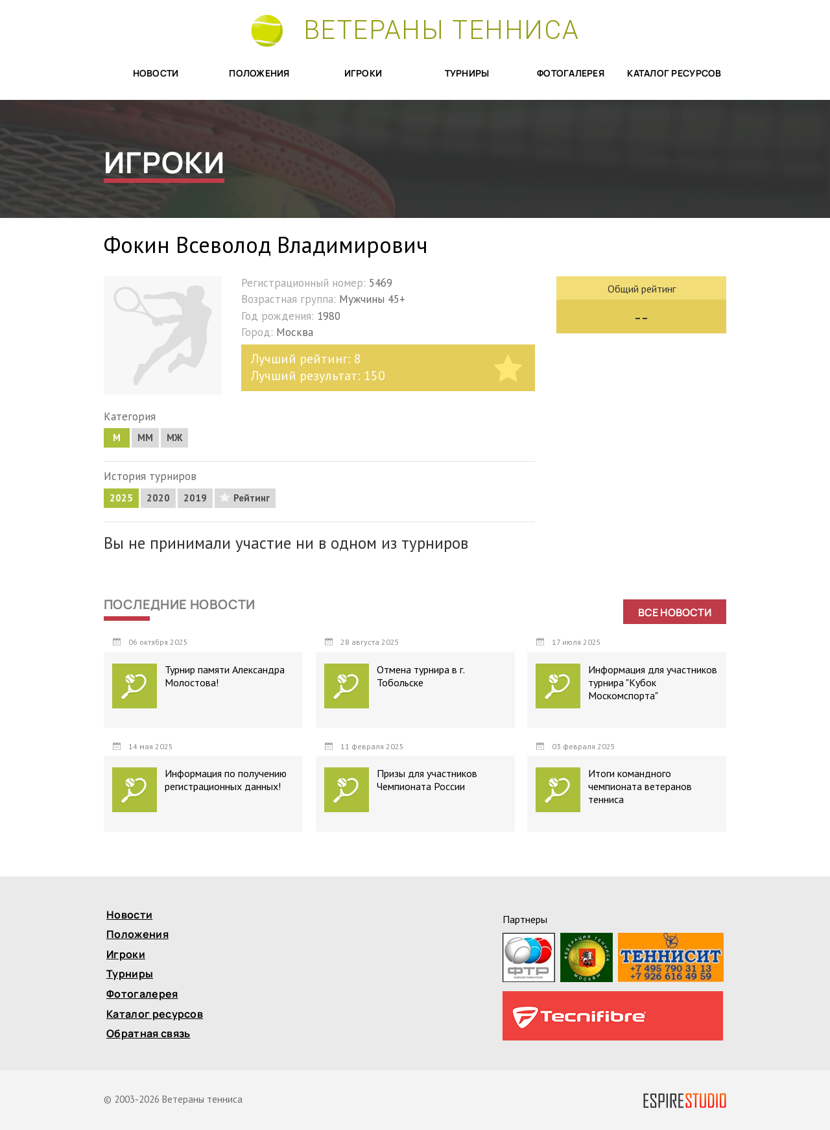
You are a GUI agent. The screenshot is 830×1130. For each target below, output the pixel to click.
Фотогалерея (570, 73)
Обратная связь (148, 1034)
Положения (259, 73)
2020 (158, 498)
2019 (195, 498)
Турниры (467, 73)
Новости (156, 73)
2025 (121, 498)
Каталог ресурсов (674, 73)
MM (145, 437)
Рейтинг (251, 498)
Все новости (674, 612)
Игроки (363, 73)
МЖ (174, 437)
